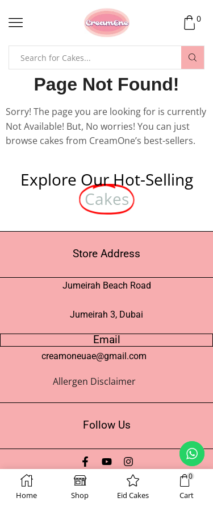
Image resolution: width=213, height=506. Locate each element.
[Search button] (192, 57)
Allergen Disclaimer (94, 381)
